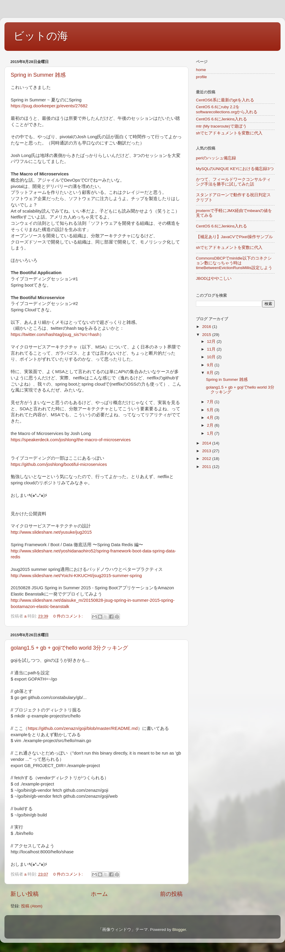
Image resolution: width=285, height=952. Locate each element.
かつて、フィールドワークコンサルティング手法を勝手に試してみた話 (233, 181)
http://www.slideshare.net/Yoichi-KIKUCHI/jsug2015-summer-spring (76, 575)
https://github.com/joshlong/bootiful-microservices (59, 464)
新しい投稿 (24, 894)
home (201, 69)
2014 (207, 443)
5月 (210, 410)
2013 (207, 451)
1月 (210, 433)
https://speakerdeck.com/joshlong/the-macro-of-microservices (71, 439)
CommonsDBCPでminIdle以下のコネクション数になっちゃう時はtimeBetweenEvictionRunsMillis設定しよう (234, 263)
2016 (207, 326)
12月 (212, 341)
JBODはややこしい (214, 278)
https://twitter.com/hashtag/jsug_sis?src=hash (55, 334)
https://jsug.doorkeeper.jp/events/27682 (49, 105)
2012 (207, 458)
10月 (212, 357)
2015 (207, 334)
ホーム (99, 894)
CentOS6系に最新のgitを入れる (225, 100)
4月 (210, 417)
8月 (210, 372)
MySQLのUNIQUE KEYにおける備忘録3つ (235, 168)
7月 (210, 402)
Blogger (179, 929)
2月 (210, 425)
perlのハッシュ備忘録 (216, 158)
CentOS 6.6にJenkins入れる (221, 119)
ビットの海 (40, 36)
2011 (207, 466)
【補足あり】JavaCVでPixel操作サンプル (234, 237)
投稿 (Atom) (31, 906)
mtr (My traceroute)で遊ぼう (221, 126)
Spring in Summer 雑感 (38, 75)
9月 (210, 365)
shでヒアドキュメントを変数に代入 (229, 133)
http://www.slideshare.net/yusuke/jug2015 (51, 532)
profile (201, 77)
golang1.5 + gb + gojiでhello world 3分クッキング (69, 648)
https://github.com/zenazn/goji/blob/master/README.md (82, 728)
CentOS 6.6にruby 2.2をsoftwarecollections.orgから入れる (226, 109)
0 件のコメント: (68, 616)
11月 (212, 349)
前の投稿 (171, 894)
